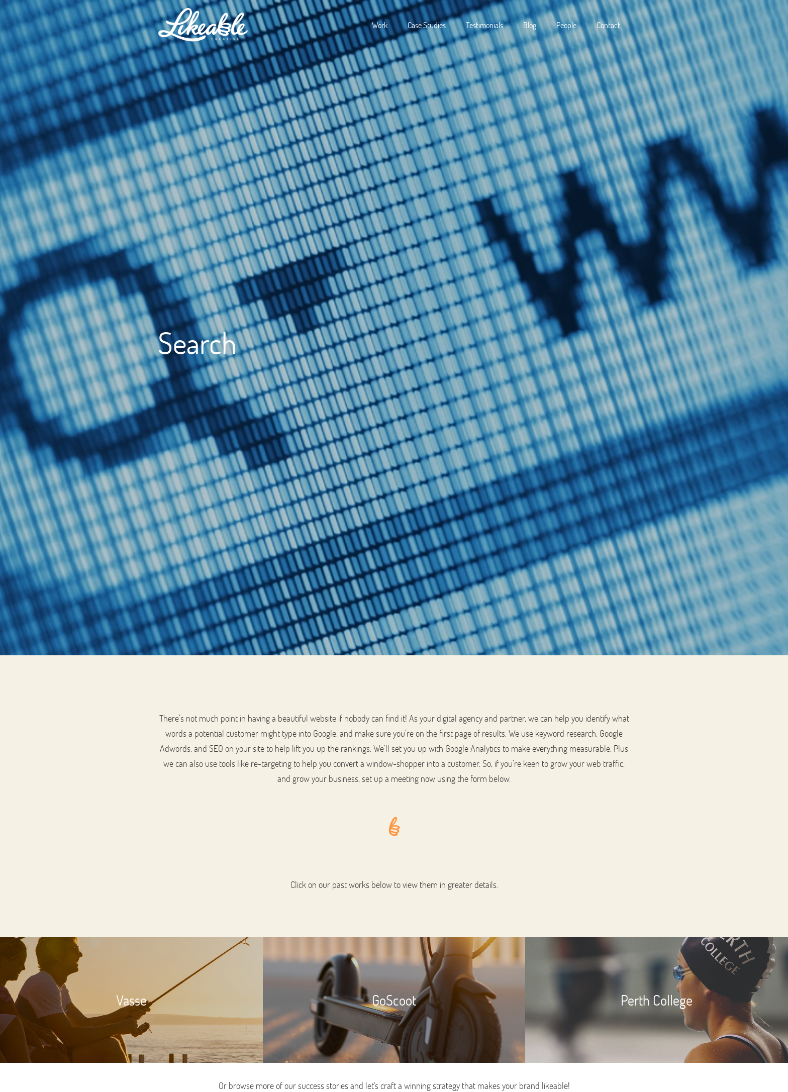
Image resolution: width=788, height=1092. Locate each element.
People (566, 25)
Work (379, 25)
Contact (608, 25)
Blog (529, 25)
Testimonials (484, 25)
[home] (203, 25)
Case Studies (427, 25)
